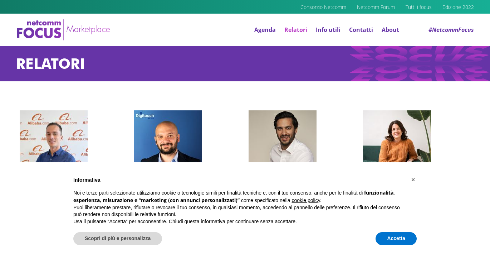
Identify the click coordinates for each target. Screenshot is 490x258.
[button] (413, 179)
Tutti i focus (419, 7)
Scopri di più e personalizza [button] (118, 238)
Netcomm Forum (376, 7)
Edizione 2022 (458, 7)
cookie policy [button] (306, 200)
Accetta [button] (396, 238)
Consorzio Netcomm (323, 7)
